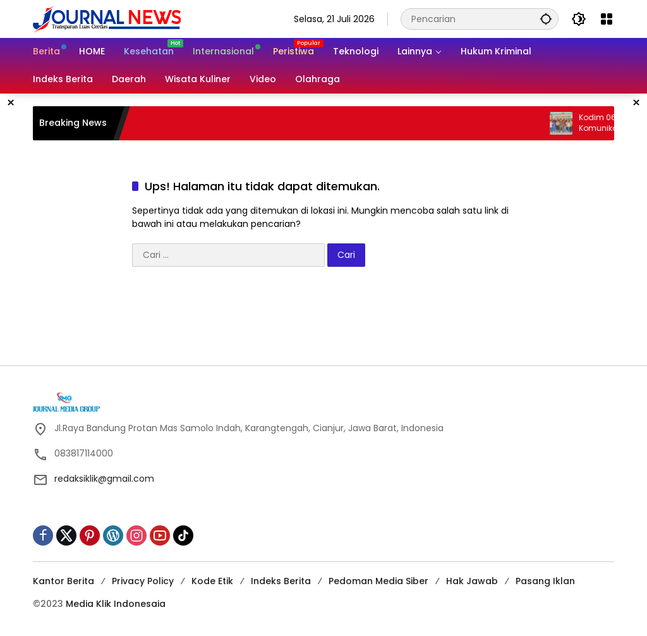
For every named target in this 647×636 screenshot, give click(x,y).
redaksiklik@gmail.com (104, 478)
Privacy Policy (143, 581)
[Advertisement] (323, 320)
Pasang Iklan (545, 581)
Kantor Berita (63, 581)
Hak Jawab (472, 581)
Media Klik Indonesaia (116, 603)
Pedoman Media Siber (378, 581)
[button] (546, 18)
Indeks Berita (281, 581)
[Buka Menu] (606, 19)
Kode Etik (212, 581)
